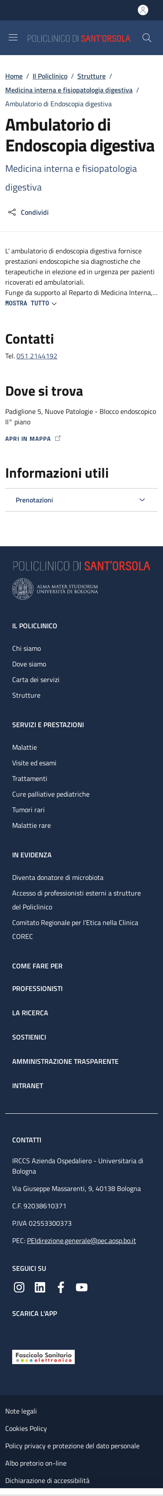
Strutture (91, 76)
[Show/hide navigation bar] (13, 37)
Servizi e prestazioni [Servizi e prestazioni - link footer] (48, 724)
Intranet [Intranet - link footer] (27, 1085)
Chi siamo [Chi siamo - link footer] (26, 648)
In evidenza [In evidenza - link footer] (32, 855)
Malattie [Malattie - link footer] (24, 747)
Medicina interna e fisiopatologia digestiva (69, 90)
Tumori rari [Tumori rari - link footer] (28, 809)
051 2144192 (37, 356)
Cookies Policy (26, 1428)
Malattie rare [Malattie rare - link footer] (31, 825)
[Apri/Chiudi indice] (4, 1492)
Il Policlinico (50, 76)
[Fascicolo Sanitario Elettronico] (43, 1356)
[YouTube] (82, 1286)
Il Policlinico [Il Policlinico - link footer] (34, 625)
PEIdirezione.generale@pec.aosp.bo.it (81, 1240)
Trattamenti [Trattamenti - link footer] (29, 778)
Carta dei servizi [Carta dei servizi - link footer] (36, 679)
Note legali (21, 1411)
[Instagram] (19, 1286)
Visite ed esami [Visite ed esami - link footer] (34, 763)
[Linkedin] (40, 1286)
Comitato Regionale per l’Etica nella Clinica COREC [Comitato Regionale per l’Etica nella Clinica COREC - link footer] (75, 929)
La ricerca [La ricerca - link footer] (30, 1012)
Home (14, 76)
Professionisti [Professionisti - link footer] (37, 988)
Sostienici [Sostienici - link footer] (29, 1037)
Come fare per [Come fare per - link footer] (37, 966)
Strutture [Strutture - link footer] (26, 695)
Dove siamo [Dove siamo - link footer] (29, 664)
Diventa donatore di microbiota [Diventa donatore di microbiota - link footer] (57, 877)
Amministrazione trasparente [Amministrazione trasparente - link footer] (65, 1061)
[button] (147, 38)
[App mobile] (19, 1331)
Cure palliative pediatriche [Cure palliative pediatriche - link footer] (51, 794)
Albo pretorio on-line (36, 1463)
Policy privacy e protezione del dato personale (72, 1445)
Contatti (27, 1140)
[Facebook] (61, 1286)
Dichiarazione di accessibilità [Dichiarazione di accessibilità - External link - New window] (47, 1480)
